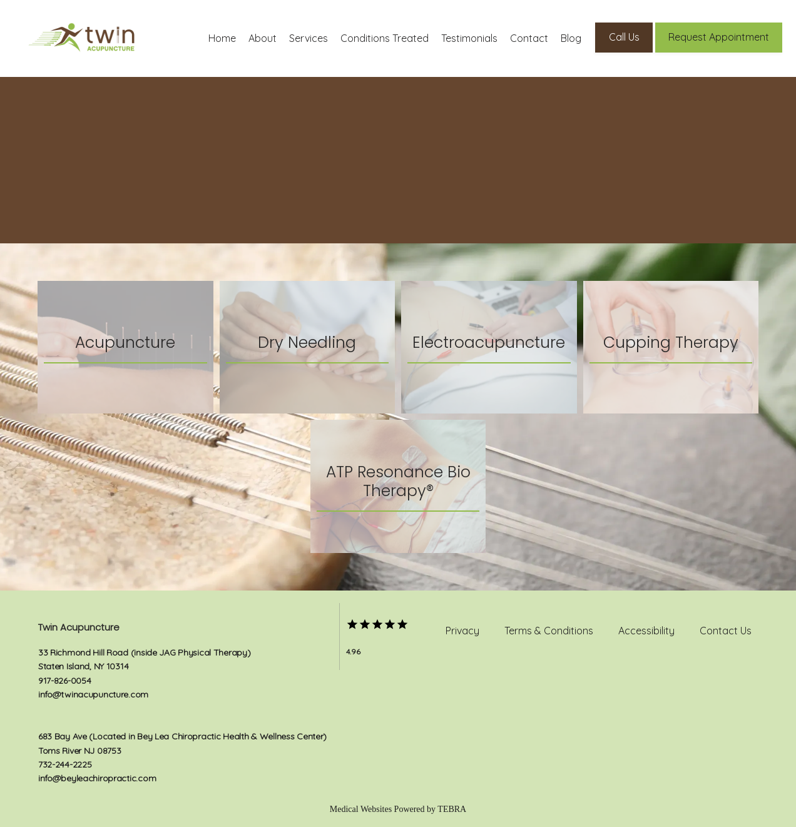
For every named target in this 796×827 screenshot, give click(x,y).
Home (222, 38)
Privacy (462, 630)
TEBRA (451, 809)
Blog (571, 38)
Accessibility (646, 630)
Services (308, 38)
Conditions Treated (384, 38)
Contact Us (726, 630)
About (262, 38)
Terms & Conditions (548, 630)
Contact (529, 38)
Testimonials (469, 38)
